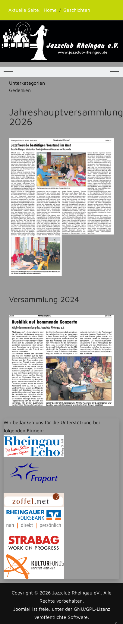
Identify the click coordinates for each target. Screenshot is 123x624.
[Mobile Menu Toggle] (8, 71)
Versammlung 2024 (44, 299)
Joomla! (22, 609)
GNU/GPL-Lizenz (92, 609)
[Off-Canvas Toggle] (114, 71)
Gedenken (20, 90)
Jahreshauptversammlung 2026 (66, 116)
